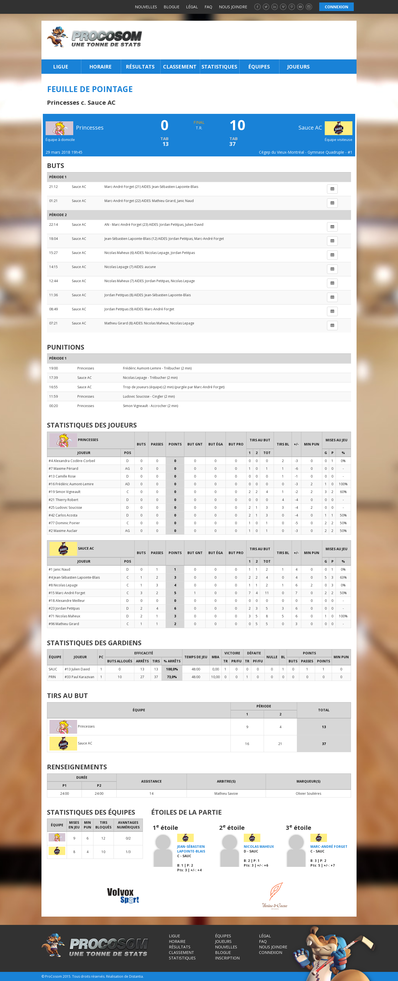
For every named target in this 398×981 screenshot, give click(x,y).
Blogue (171, 6)
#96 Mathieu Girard (64, 623)
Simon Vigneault (135, 405)
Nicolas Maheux (116, 252)
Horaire (100, 66)
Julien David (194, 224)
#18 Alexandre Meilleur (67, 600)
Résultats (140, 66)
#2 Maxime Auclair (63, 530)
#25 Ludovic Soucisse (65, 507)
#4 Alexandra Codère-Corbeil (72, 460)
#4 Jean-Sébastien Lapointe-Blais (74, 577)
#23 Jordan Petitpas (64, 608)
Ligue (60, 66)
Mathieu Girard (164, 200)
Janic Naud (185, 200)
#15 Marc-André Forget (67, 593)
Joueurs (298, 66)
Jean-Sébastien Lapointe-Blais (175, 186)
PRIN (52, 677)
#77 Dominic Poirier (64, 523)
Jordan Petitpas (171, 224)
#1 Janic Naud (59, 569)
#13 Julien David (77, 669)
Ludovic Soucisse (136, 396)
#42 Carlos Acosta (63, 515)
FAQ (208, 6)
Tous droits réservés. (88, 976)
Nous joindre (233, 6)
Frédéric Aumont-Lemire (142, 368)
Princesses (85, 368)
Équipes (259, 66)
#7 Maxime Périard (63, 468)
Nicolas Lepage (157, 252)
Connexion (270, 952)
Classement (180, 66)
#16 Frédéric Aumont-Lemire (71, 484)
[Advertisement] (251, 40)
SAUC (53, 669)
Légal (192, 6)
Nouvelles (146, 6)
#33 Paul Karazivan (79, 677)
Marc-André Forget (119, 186)
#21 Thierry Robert (63, 499)
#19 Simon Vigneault (64, 491)
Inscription (227, 958)
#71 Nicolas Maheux (64, 616)
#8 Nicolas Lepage (63, 585)
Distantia (136, 976)
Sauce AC (325, 127)
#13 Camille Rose (62, 476)
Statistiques (219, 66)
